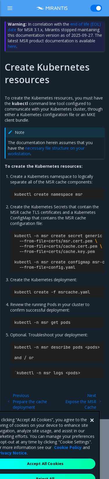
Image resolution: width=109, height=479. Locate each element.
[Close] (91, 431)
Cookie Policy (68, 458)
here (12, 46)
